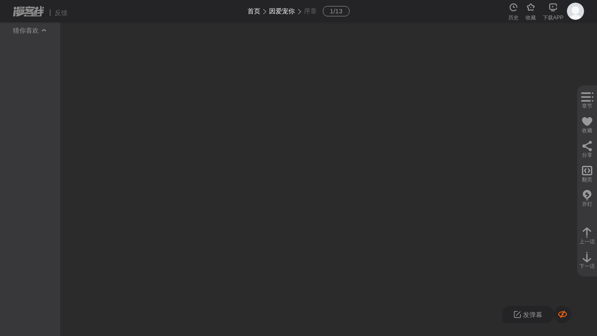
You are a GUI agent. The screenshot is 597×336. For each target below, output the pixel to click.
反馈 (61, 12)
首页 (253, 11)
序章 (310, 11)
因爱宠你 (282, 11)
